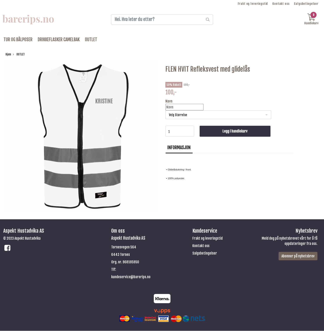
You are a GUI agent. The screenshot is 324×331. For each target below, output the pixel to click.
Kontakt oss (280, 3)
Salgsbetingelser (306, 3)
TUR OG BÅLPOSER (18, 39)
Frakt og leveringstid (253, 3)
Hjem (8, 54)
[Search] (162, 19)
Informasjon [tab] (179, 147)
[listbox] (218, 114)
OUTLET (91, 39)
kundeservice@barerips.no (130, 277)
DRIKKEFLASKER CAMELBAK (59, 39)
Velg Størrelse (178, 115)
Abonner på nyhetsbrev (298, 256)
